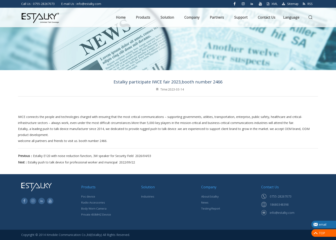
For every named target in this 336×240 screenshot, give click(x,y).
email (322, 224)
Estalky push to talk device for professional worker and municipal (72, 162)
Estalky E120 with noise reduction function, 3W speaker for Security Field (83, 156)
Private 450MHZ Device (96, 214)
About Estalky (210, 196)
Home (121, 17)
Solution (167, 17)
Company (192, 17)
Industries (147, 196)
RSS (308, 4)
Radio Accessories (93, 202)
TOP (322, 233)
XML (272, 4)
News (204, 202)
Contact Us (266, 17)
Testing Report (210, 208)
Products (143, 17)
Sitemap (290, 4)
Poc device (88, 196)
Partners (217, 17)
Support (241, 17)
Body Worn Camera (93, 208)
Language (291, 17)
